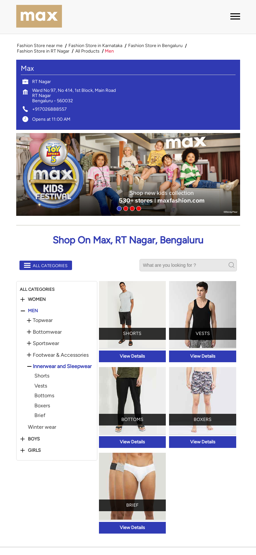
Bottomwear (47, 332)
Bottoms (44, 395)
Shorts (41, 376)
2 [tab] (125, 207)
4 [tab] (138, 207)
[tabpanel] (128, 174)
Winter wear (42, 427)
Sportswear (46, 343)
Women (37, 299)
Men (33, 311)
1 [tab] (118, 207)
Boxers (42, 405)
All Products (87, 51)
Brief (39, 415)
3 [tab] (131, 207)
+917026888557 (49, 109)
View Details (132, 356)
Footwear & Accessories (61, 355)
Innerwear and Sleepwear (62, 366)
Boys (34, 439)
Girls (34, 450)
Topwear (43, 320)
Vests (40, 386)
